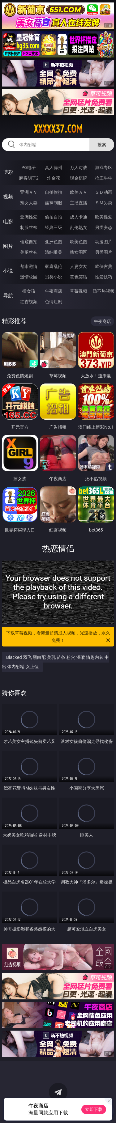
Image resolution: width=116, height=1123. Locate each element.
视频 (8, 196)
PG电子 (28, 167)
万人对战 (78, 167)
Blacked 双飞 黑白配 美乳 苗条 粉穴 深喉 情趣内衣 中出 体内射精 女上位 (55, 661)
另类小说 (53, 277)
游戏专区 (103, 167)
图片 (8, 246)
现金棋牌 (78, 178)
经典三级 (53, 227)
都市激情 (28, 266)
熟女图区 (78, 252)
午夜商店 (53, 291)
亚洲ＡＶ (28, 192)
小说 (8, 270)
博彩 (8, 171)
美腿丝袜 (28, 252)
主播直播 (78, 203)
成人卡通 (78, 217)
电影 (8, 221)
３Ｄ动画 (103, 192)
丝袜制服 (53, 203)
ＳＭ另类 (103, 203)
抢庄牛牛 (103, 178)
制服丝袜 (28, 227)
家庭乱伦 (53, 266)
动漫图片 (103, 241)
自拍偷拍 (53, 192)
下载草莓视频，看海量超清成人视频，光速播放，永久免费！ (58, 637)
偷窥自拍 (28, 241)
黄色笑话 (78, 277)
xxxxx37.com (58, 129)
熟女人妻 (28, 203)
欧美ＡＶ (78, 192)
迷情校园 (28, 277)
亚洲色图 (53, 241)
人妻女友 (78, 266)
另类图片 (103, 252)
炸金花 (53, 178)
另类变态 (103, 227)
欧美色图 (78, 241)
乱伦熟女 (78, 227)
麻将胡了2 (29, 178)
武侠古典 (103, 266)
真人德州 (53, 167)
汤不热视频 (103, 291)
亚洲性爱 (28, 217)
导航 (8, 295)
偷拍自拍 (53, 217)
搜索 (101, 144)
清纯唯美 (53, 252)
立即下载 (93, 1109)
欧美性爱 (103, 217)
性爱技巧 (103, 277)
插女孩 (28, 291)
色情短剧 (53, 301)
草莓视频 (78, 291)
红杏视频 (28, 301)
